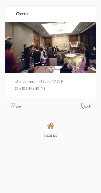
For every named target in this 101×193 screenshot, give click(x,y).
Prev (16, 106)
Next (85, 106)
